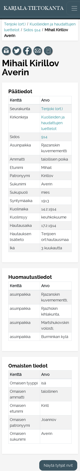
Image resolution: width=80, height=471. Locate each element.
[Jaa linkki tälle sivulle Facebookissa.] (27, 50)
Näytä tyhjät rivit (58, 465)
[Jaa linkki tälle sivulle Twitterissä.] (16, 50)
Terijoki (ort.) (15, 24)
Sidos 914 (32, 30)
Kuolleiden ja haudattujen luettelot (53, 123)
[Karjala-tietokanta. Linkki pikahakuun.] (33, 8)
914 (44, 136)
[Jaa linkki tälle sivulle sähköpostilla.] (37, 50)
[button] (6, 50)
